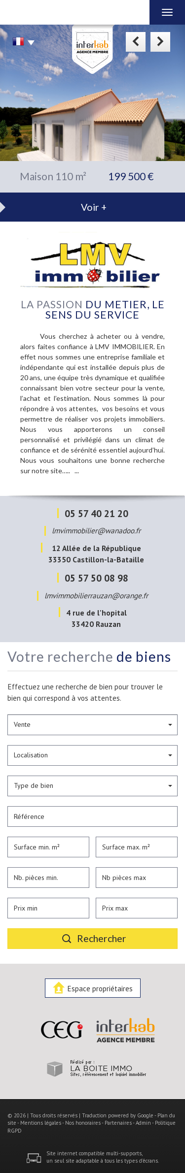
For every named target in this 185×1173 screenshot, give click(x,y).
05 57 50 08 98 (96, 578)
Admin (143, 1122)
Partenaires (118, 1122)
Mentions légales (40, 1122)
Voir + (94, 207)
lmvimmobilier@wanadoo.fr (96, 530)
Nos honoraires (83, 1122)
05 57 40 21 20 (96, 513)
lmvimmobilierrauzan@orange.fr (96, 595)
